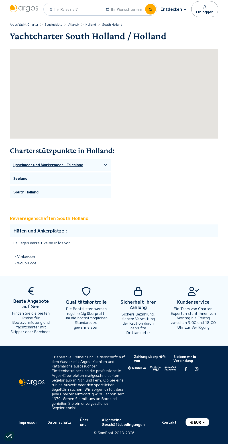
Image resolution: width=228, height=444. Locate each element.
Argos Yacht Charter (24, 24)
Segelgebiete (53, 24)
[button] (174, 9)
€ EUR (196, 422)
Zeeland (20, 178)
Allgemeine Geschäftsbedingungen (123, 422)
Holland (91, 24)
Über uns (84, 422)
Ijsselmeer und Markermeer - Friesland (48, 164)
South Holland (26, 192)
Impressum (29, 422)
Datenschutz (59, 422)
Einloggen (205, 9)
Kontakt (169, 422)
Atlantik (73, 24)
